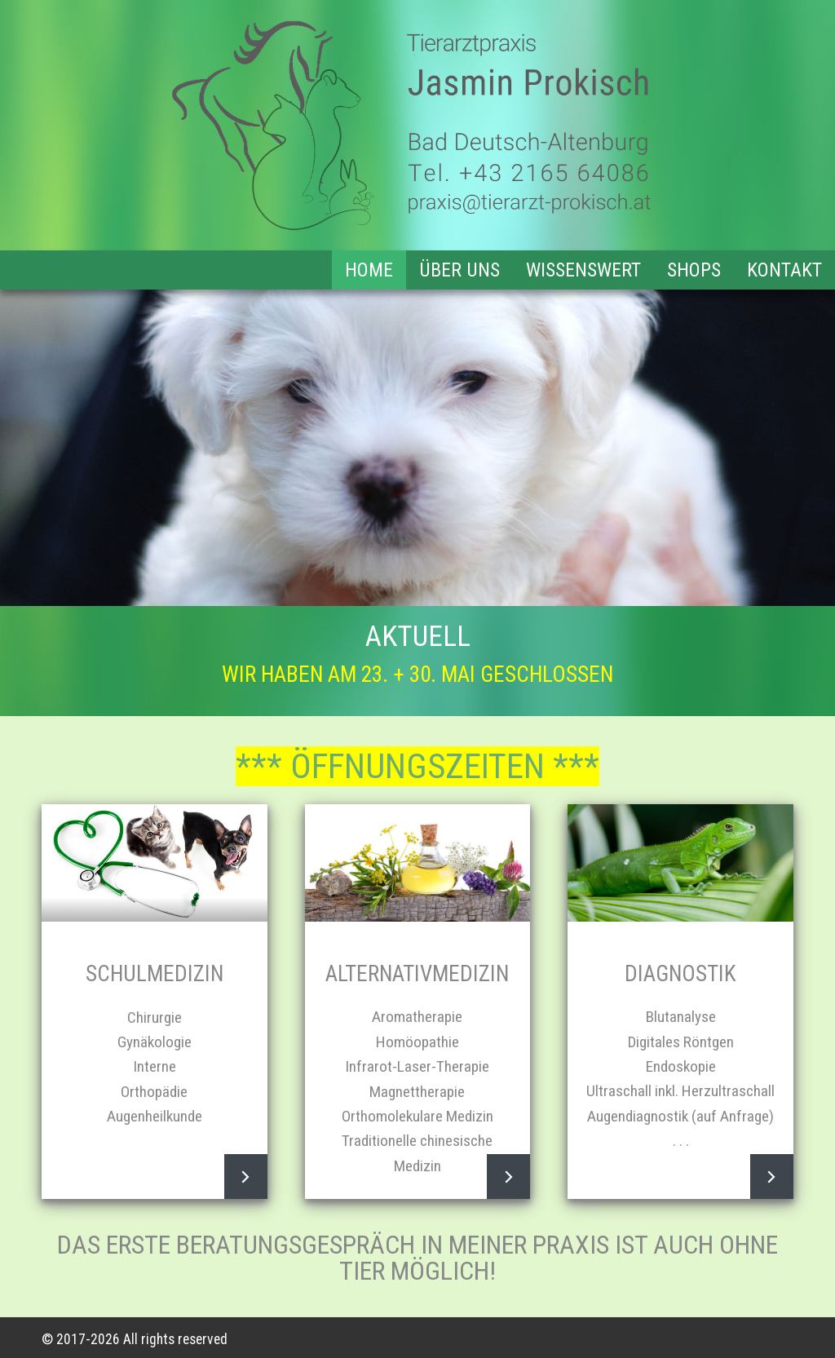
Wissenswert (583, 270)
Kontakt (784, 270)
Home (369, 270)
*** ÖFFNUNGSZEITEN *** (417, 766)
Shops (694, 270)
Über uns (459, 270)
